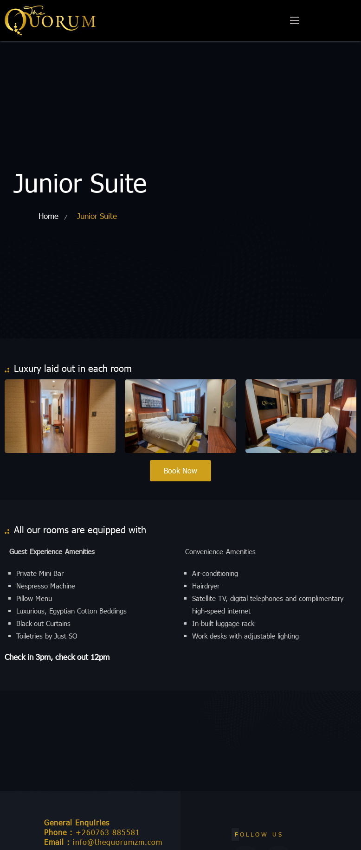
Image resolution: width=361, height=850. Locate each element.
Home (48, 216)
